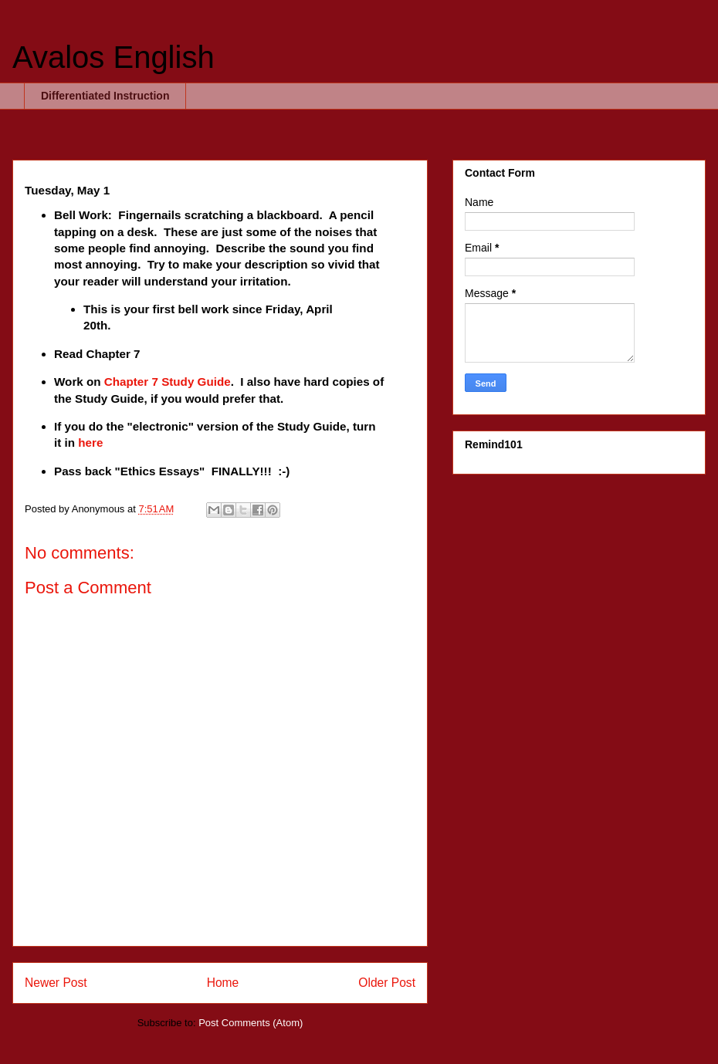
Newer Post (56, 982)
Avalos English (113, 57)
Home (223, 982)
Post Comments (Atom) (250, 1023)
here (90, 442)
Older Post (386, 982)
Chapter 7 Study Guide (167, 381)
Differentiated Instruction (105, 96)
